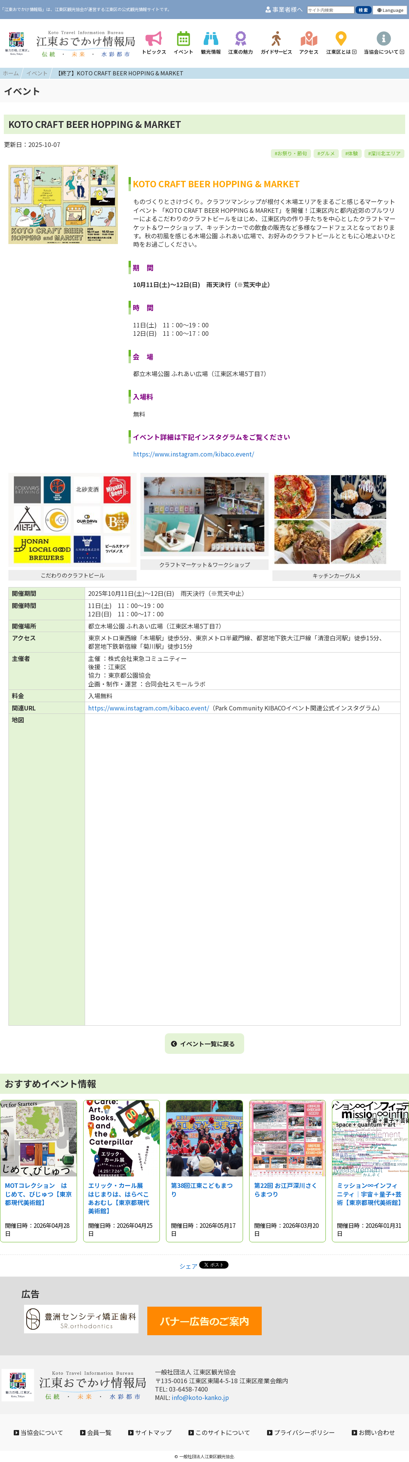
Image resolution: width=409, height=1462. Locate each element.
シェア (188, 1265)
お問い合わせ (373, 1432)
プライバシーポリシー (301, 1432)
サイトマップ (150, 1432)
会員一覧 (95, 1432)
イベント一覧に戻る (203, 1043)
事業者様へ (284, 9)
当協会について (38, 1432)
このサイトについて (219, 1432)
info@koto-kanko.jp (200, 1397)
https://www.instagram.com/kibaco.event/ (193, 453)
